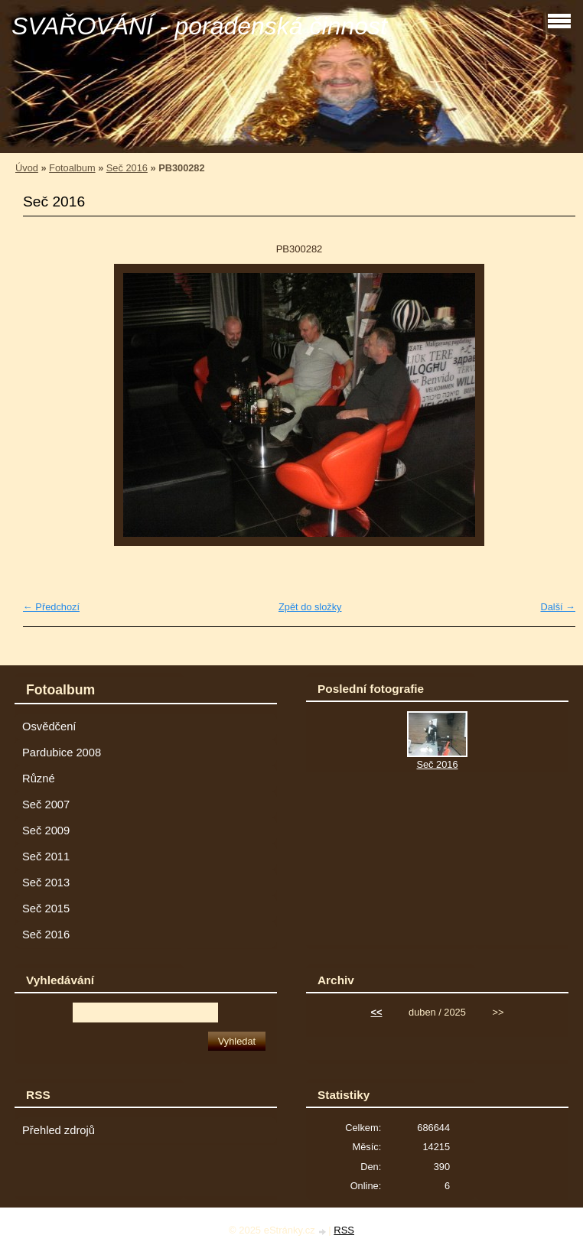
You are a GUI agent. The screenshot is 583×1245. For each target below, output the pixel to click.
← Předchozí (51, 607)
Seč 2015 (46, 908)
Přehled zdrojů (58, 1130)
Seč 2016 (127, 168)
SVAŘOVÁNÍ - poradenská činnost (199, 26)
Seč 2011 (46, 856)
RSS (344, 1230)
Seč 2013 (46, 882)
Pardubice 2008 (61, 752)
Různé (38, 778)
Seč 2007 (46, 804)
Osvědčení (49, 726)
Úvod (26, 168)
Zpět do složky (310, 607)
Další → (557, 607)
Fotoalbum (72, 168)
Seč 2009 (46, 830)
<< (377, 1012)
